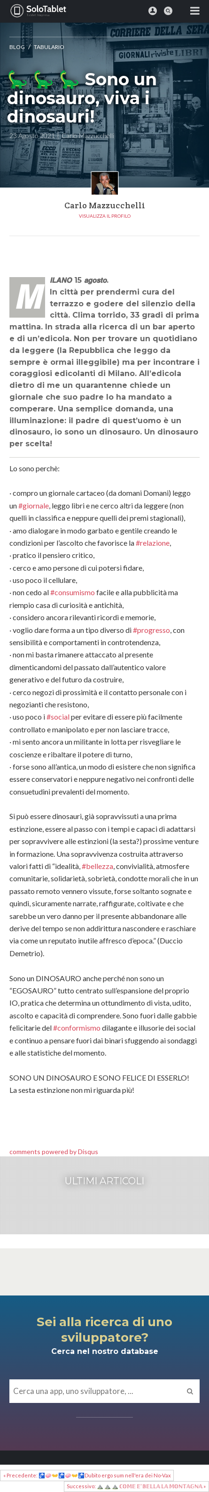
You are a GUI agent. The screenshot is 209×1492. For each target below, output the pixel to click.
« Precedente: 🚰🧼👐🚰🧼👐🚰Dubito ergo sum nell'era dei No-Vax (87, 1475)
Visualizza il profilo (105, 216)
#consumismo (72, 592)
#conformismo (77, 1027)
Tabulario (49, 46)
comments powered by (53, 1152)
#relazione (153, 542)
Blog (17, 46)
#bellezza (97, 865)
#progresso (151, 629)
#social (58, 716)
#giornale (33, 505)
